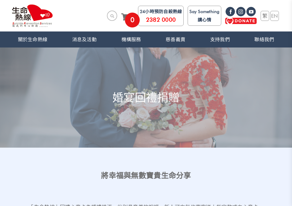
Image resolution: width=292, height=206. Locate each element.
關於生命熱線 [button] (33, 39)
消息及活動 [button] (84, 39)
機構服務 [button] (131, 39)
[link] (32, 15)
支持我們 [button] (220, 39)
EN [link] (274, 16)
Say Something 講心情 (204, 16)
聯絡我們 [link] (264, 39)
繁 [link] (264, 16)
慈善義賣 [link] (175, 39)
